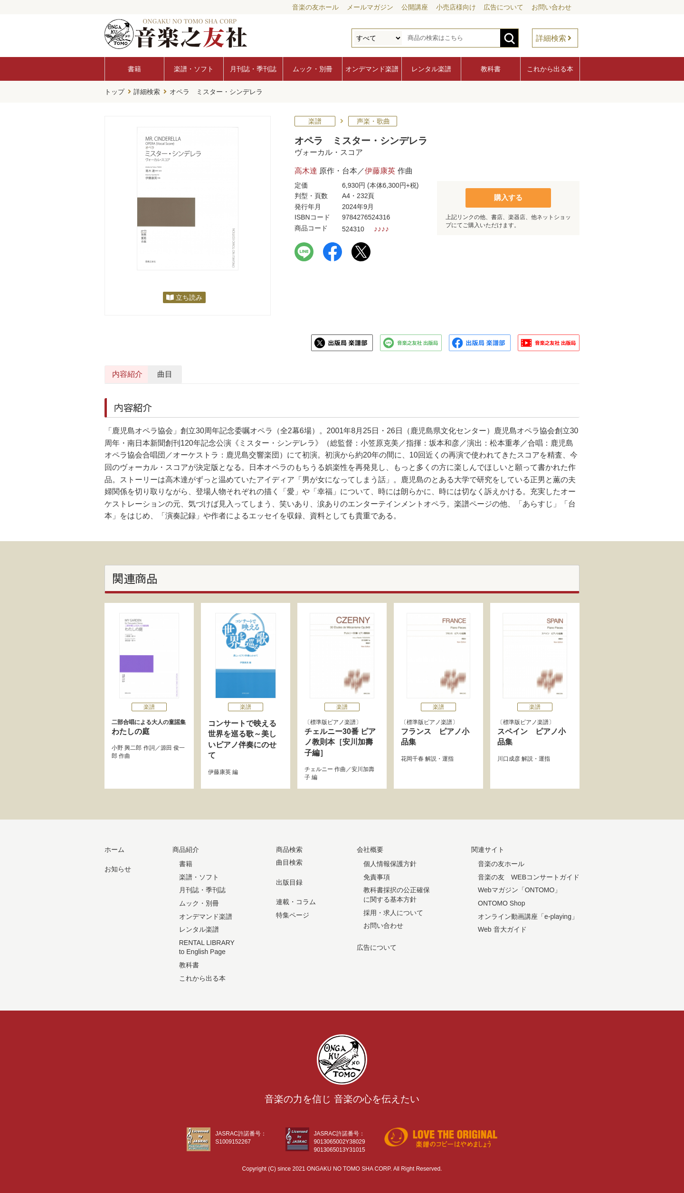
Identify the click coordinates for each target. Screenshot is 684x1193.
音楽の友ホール (315, 7)
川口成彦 (508, 756)
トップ (114, 91)
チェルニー (318, 767)
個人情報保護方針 (390, 862)
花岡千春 (412, 756)
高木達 (305, 168)
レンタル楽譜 (431, 69)
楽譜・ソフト (194, 69)
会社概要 (370, 847)
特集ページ (292, 913)
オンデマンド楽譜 (372, 69)
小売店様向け (456, 7)
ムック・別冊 (312, 69)
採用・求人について (393, 910)
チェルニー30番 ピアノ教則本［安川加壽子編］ (340, 740)
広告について (503, 7)
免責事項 (376, 874)
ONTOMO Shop (501, 901)
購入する (508, 195)
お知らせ (117, 867)
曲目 (253, 372)
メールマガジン (370, 7)
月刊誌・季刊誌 (253, 69)
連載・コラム (296, 900)
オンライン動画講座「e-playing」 (528, 914)
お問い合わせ (551, 7)
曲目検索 (289, 860)
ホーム (114, 847)
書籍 (134, 69)
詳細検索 (551, 38)
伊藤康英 (380, 168)
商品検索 (289, 847)
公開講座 (414, 7)
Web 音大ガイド (502, 927)
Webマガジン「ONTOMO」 (519, 888)
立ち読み (189, 295)
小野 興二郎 (127, 746)
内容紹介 (150, 372)
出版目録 (289, 880)
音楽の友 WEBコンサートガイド (529, 874)
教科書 (491, 69)
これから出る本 (550, 69)
